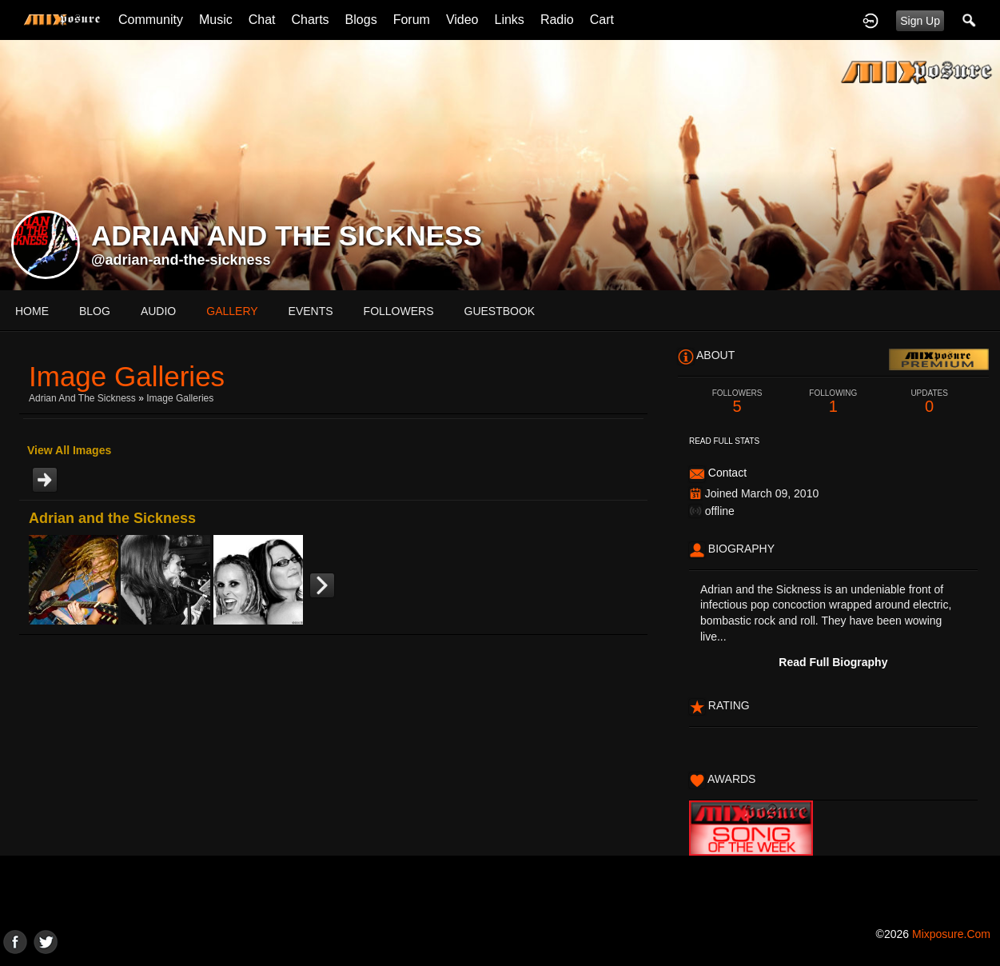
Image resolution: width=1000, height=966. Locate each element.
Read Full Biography (833, 662)
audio (158, 311)
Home (32, 311)
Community (150, 19)
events (311, 311)
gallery (231, 311)
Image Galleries (179, 398)
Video (462, 19)
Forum (411, 19)
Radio (557, 19)
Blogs (361, 19)
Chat (262, 19)
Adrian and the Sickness (82, 398)
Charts (310, 19)
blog (94, 311)
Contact (727, 472)
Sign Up (920, 20)
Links (509, 19)
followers (399, 311)
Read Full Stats (724, 441)
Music (216, 19)
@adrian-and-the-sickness (181, 260)
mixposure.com (951, 934)
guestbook (500, 311)
